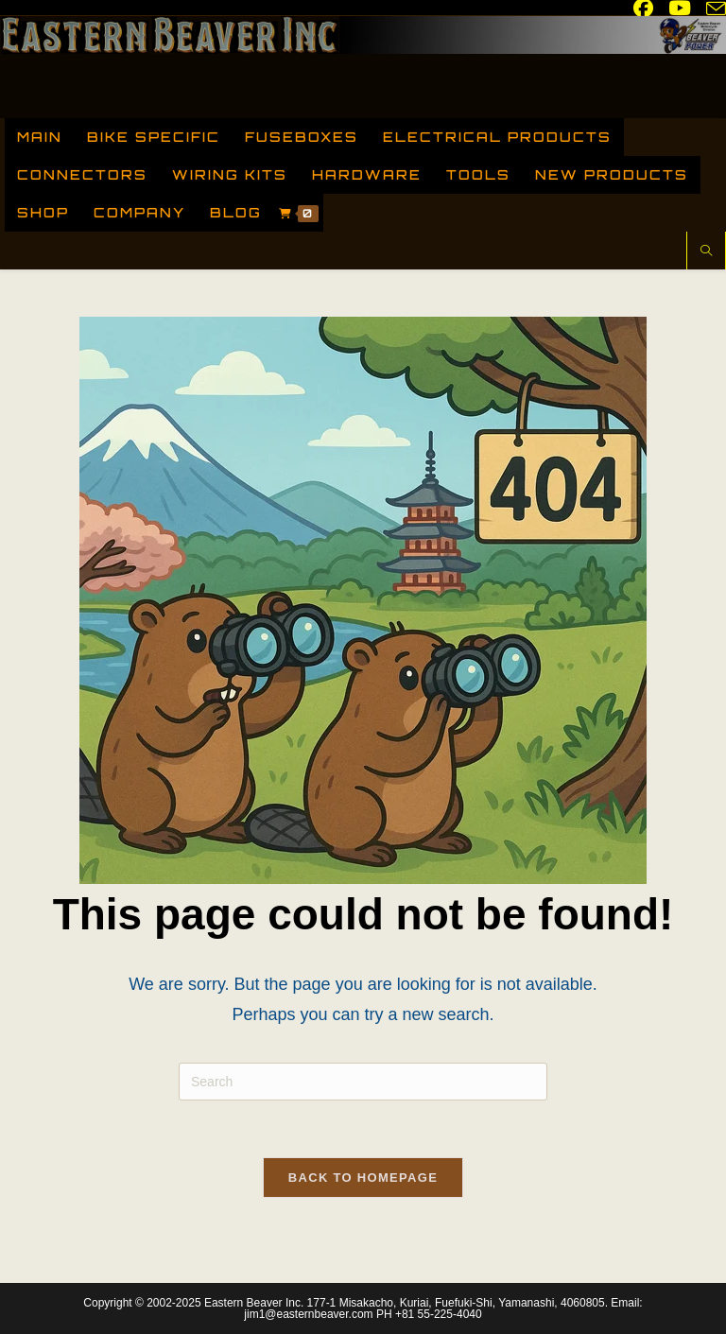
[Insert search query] (363, 1081)
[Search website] (706, 252)
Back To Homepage (363, 1177)
